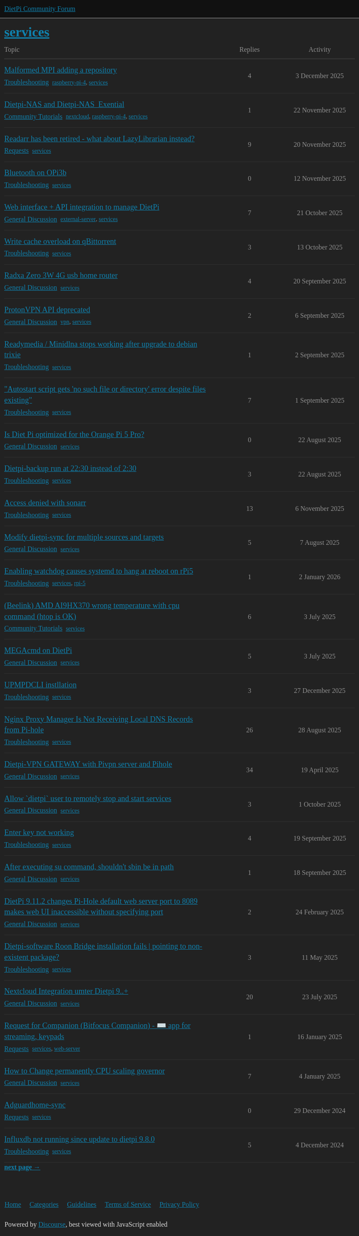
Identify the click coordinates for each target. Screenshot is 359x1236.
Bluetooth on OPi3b (35, 172)
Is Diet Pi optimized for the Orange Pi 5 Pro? (74, 434)
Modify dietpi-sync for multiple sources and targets (84, 537)
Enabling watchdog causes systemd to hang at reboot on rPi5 (98, 571)
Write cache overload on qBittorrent (60, 241)
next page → (22, 1167)
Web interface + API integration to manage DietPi (81, 207)
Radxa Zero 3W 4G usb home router (61, 275)
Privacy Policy (179, 1204)
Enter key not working (39, 832)
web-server (67, 1048)
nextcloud (77, 116)
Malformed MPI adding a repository (60, 70)
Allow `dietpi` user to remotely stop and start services (87, 798)
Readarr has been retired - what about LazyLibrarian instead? (99, 139)
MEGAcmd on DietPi (38, 650)
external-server (78, 219)
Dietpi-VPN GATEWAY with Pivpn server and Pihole (88, 764)
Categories (44, 1204)
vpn (65, 322)
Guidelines (81, 1204)
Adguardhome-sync (35, 1105)
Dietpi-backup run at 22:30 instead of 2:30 (70, 468)
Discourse (52, 1224)
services (98, 82)
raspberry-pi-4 (69, 82)
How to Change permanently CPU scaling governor (84, 1071)
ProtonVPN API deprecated (47, 309)
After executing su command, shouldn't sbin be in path (89, 867)
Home (13, 1204)
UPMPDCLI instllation (40, 685)
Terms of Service (128, 1204)
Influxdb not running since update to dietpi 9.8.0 (79, 1139)
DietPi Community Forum (39, 8)
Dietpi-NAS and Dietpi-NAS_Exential (64, 104)
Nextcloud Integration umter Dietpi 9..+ (66, 991)
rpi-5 (80, 583)
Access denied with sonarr (45, 503)
